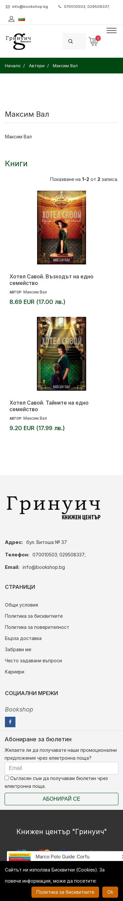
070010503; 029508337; (84, 6)
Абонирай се (61, 799)
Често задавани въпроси (33, 660)
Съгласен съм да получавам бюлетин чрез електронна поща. (56, 782)
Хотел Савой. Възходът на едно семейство (51, 279)
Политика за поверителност (37, 627)
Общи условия (21, 605)
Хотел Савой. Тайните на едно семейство (49, 405)
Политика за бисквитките (34, 616)
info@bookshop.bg (27, 6)
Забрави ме (18, 649)
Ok (110, 892)
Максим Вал (35, 292)
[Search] (82, 41)
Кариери (14, 671)
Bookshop (19, 709)
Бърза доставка (23, 638)
